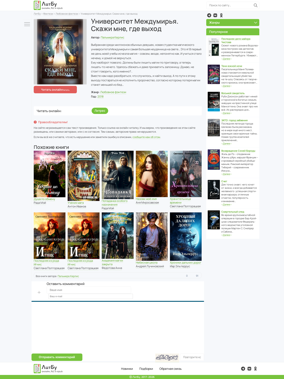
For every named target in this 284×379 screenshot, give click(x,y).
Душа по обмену (44, 199)
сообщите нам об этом (146, 137)
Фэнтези (48, 13)
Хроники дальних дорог (185, 262)
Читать (52, 89)
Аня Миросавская (147, 202)
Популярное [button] (218, 32)
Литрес (100, 111)
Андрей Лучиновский (150, 266)
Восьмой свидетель (233, 93)
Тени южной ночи (231, 66)
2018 (100, 96)
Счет (224, 181)
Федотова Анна (112, 268)
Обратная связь (170, 369)
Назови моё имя (146, 199)
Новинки (127, 369)
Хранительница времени (180, 200)
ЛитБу (37, 13)
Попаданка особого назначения (115, 202)
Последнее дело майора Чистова (235, 40)
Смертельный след (232, 211)
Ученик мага (76, 203)
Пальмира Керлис (112, 37)
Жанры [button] (233, 22)
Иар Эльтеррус (180, 266)
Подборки (146, 369)
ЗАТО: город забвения (234, 120)
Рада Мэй (40, 203)
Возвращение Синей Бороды (238, 150)
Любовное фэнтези (67, 13)
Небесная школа (146, 262)
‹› (226, 59)
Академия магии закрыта (112, 262)
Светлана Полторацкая (185, 206)
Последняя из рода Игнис (46, 262)
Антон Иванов (77, 206)
